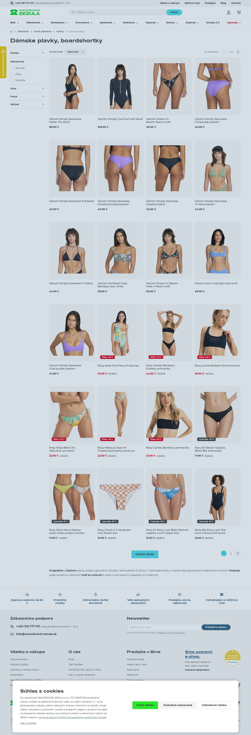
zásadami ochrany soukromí (171, 633)
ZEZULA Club (192, 3)
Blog (223, 3)
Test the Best (76, 664)
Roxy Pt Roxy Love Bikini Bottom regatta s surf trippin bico (167, 531)
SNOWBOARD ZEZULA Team (85, 670)
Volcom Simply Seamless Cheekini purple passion (114, 203)
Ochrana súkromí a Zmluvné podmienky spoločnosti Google (72, 717)
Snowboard (82, 23)
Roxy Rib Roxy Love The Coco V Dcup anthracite (210, 531)
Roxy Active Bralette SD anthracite (217, 365)
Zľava (18, 74)
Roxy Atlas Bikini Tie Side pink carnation (62, 449)
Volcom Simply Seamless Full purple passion (211, 120)
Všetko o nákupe (169, 3)
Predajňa (210, 3)
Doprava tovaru (19, 659)
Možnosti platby (19, 664)
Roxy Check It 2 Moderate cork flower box (114, 531)
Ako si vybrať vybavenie (82, 675)
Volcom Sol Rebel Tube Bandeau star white (112, 285)
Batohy (170, 23)
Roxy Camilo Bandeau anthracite (167, 447)
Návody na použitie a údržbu (26, 680)
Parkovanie (133, 670)
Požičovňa (132, 675)
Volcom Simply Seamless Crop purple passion (65, 367)
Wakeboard (33, 23)
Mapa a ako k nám (137, 664)
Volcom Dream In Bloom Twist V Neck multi (162, 285)
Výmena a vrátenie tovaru (24, 670)
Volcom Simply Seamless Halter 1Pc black (65, 120)
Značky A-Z (212, 23)
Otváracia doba (135, 659)
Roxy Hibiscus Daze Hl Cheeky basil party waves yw (116, 449)
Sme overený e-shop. (198, 654)
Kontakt (236, 3)
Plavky (60, 32)
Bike (13, 23)
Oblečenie (129, 23)
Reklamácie (16, 675)
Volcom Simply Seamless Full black (71, 201)
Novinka (19, 68)
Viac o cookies (28, 723)
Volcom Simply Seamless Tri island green (211, 203)
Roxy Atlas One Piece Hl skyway (118, 365)
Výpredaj (232, 23)
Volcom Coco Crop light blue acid (216, 283)
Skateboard (58, 23)
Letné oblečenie (42, 32)
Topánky (151, 23)
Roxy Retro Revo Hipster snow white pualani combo (66, 531)
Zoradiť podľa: (56, 52)
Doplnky (191, 23)
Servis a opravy (135, 680)
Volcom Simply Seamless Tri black (71, 283)
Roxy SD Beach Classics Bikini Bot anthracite (210, 449)
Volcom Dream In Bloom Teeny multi (158, 120)
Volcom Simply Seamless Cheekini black (162, 203)
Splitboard (106, 23)
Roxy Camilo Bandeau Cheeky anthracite (160, 367)
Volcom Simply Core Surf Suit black (120, 118)
